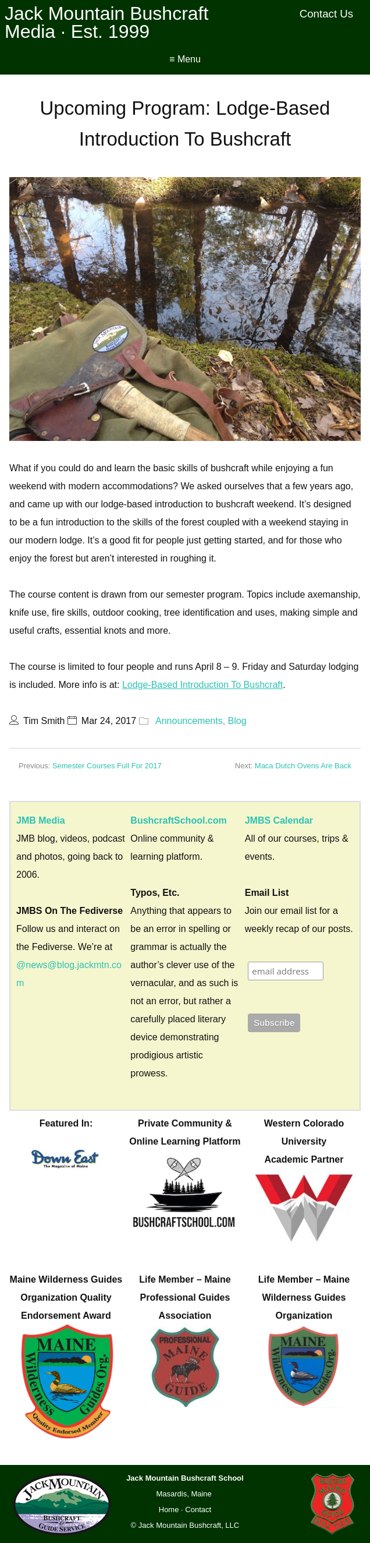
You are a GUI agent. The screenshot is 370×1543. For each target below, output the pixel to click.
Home (169, 1509)
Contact (198, 1509)
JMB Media (40, 820)
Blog (237, 721)
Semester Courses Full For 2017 (107, 765)
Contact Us (327, 14)
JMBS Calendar (279, 820)
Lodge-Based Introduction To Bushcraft (202, 685)
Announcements (189, 721)
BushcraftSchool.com (178, 820)
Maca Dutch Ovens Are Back (303, 765)
